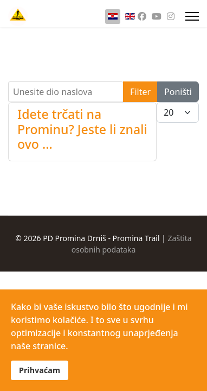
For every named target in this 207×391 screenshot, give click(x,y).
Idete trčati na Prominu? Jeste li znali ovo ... (82, 129)
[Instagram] (170, 16)
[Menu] (192, 16)
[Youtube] (156, 16)
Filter (140, 92)
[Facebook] (142, 16)
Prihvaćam (39, 370)
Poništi (178, 92)
